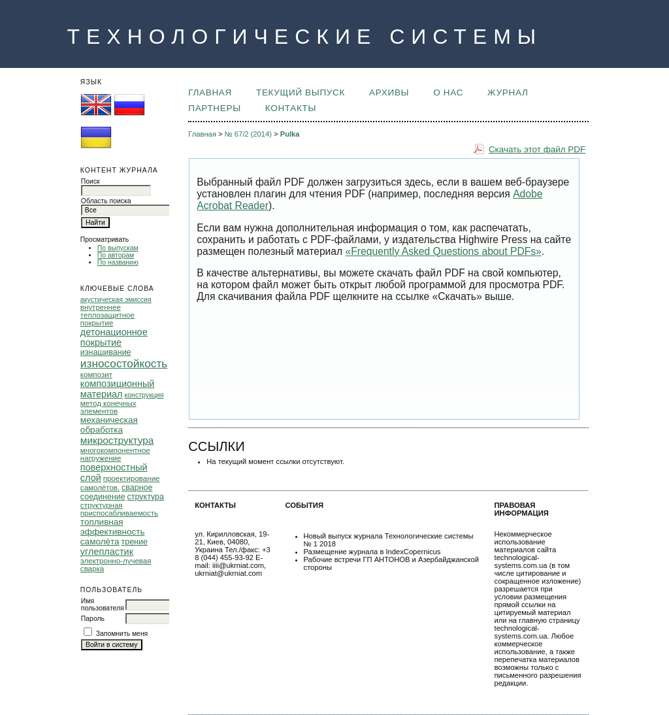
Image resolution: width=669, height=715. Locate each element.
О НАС (448, 92)
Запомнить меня (122, 633)
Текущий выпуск (300, 92)
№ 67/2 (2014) (248, 134)
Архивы (389, 92)
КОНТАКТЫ (290, 108)
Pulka (290, 134)
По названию (118, 262)
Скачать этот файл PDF (537, 149)
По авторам (115, 255)
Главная (210, 92)
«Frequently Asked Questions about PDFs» (444, 251)
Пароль (93, 618)
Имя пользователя (102, 604)
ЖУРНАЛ (507, 92)
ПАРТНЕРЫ (214, 108)
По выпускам (118, 248)
